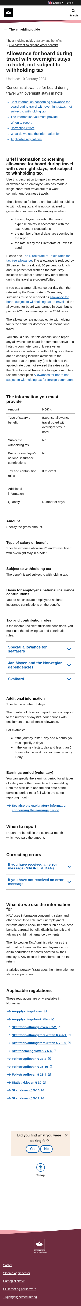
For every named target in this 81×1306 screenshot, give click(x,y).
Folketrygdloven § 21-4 (29, 1074)
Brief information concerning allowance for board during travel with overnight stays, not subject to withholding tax (41, 106)
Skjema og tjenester (16, 1273)
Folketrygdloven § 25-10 (30, 1066)
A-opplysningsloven (27, 1011)
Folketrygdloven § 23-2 (29, 1058)
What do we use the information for (35, 133)
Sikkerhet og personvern (19, 1289)
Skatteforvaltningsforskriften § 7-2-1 (39, 1035)
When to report (21, 122)
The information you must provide (34, 117)
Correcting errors (22, 128)
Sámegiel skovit (14, 1281)
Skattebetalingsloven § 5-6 (32, 1051)
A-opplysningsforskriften (31, 1019)
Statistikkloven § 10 (27, 1082)
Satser (7, 1265)
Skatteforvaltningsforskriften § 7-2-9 (39, 1043)
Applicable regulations (26, 139)
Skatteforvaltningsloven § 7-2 (34, 1027)
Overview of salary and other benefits (33, 45)
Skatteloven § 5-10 (26, 1090)
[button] (55, 3)
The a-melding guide (24, 29)
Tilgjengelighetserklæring (20, 1297)
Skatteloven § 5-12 (26, 1098)
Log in (70, 2)
